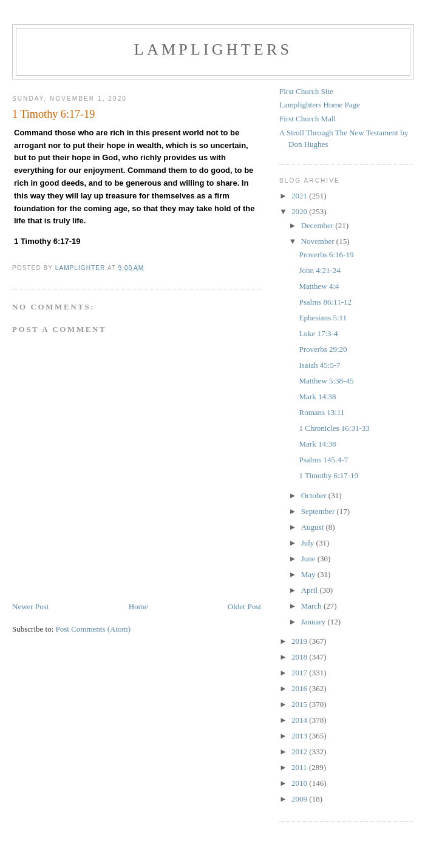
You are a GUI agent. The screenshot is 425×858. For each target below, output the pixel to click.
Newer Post (30, 606)
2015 (300, 704)
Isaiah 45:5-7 (319, 365)
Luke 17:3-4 (318, 333)
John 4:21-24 (319, 270)
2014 (300, 720)
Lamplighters (213, 49)
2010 (300, 783)
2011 (300, 767)
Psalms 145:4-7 (323, 459)
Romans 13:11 (321, 412)
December (318, 225)
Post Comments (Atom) (93, 628)
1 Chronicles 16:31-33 (334, 428)
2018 (300, 656)
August (313, 527)
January (314, 621)
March (312, 605)
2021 (300, 195)
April (310, 590)
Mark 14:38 (317, 396)
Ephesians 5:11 (323, 317)
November (318, 241)
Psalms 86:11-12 (325, 301)
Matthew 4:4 (319, 286)
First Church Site (306, 91)
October (314, 495)
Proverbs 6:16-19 (326, 254)
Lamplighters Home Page (319, 104)
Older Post (244, 606)
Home (138, 606)
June (309, 558)
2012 (300, 751)
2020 (300, 211)
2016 (300, 688)
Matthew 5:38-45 (326, 380)
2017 (300, 672)
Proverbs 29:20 (323, 349)
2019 (300, 641)
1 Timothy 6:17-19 (328, 475)
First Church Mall (307, 118)
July (308, 542)
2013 (300, 735)
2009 (300, 798)
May (309, 574)
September (319, 511)
